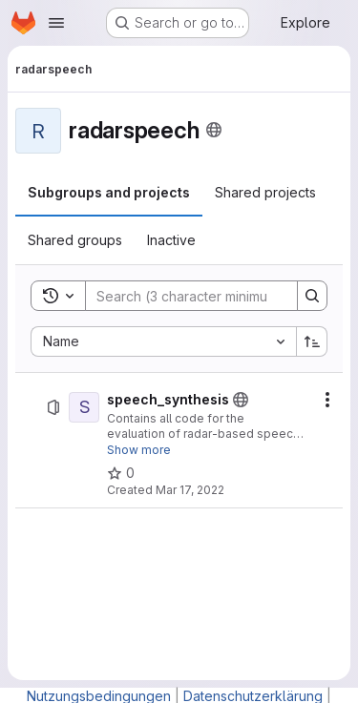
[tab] (108, 193)
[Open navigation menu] (56, 23)
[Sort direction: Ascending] (312, 341)
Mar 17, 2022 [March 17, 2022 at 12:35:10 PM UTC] (190, 490)
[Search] (211, 295)
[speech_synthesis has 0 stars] (121, 473)
